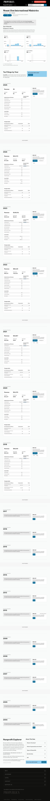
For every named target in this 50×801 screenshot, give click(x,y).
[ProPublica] (9, 2)
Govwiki (19, 760)
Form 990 (5, 74)
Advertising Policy (29, 799)
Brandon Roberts (6, 754)
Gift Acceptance (37, 799)
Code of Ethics (7, 799)
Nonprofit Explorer (7, 5)
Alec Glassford (14, 752)
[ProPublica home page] (11, 792)
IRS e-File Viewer (14, 759)
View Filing (35, 93)
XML (34, 96)
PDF (34, 275)
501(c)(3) (11, 28)
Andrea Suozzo (7, 752)
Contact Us (30, 74)
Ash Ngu (18, 752)
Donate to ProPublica (40, 1)
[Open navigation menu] (32, 2)
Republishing (14, 799)
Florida (15, 5)
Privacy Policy (21, 799)
